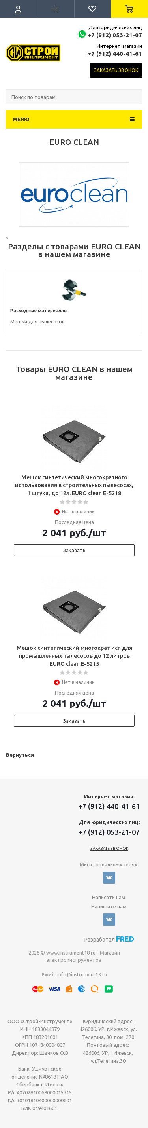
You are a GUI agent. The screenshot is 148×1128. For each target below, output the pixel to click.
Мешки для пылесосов (37, 321)
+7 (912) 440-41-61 (115, 53)
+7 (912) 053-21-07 (115, 35)
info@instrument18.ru (82, 974)
